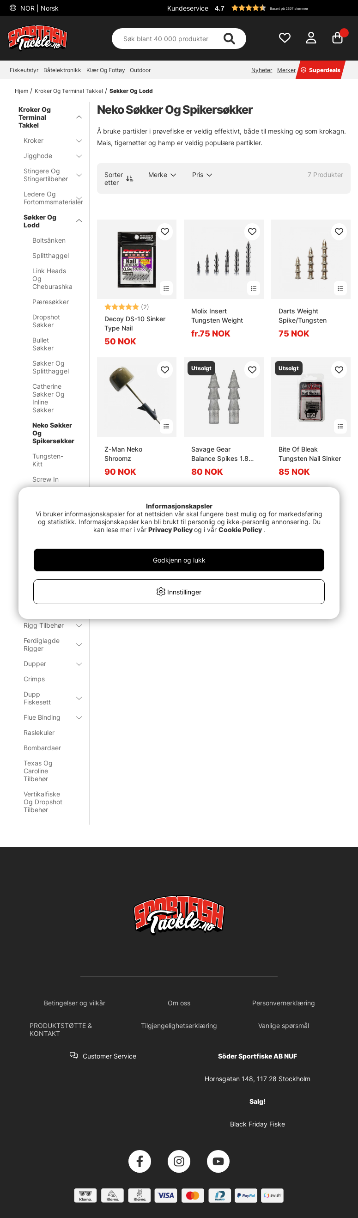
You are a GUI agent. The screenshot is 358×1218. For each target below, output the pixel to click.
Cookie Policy (240, 529)
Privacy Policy (170, 529)
